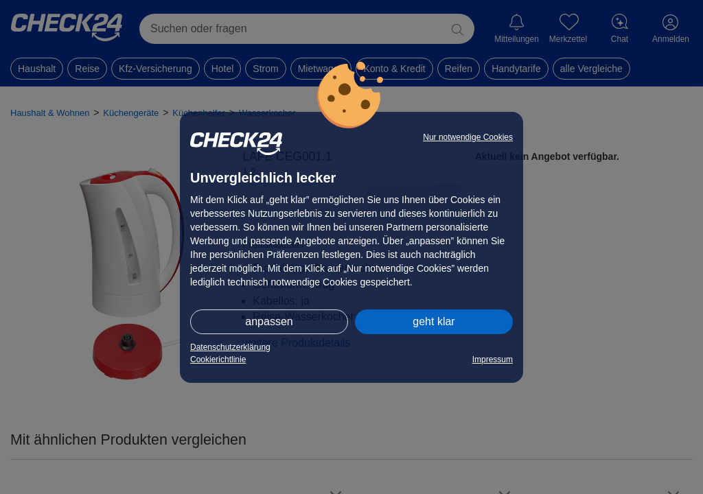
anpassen (268, 321)
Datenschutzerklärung (230, 347)
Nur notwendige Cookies (468, 137)
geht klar (433, 321)
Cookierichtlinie (218, 359)
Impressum (492, 359)
